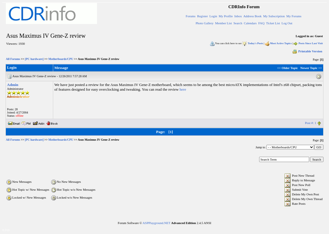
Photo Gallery (204, 23)
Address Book (252, 16)
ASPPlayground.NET (156, 223)
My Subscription (274, 16)
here (183, 89)
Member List (223, 23)
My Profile (226, 16)
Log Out (286, 23)
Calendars (250, 23)
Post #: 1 (310, 123)
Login (213, 16)
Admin (12, 84)
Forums (191, 16)
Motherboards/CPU (61, 59)
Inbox (238, 16)
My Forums (294, 16)
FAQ (261, 23)
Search (237, 23)
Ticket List (273, 23)
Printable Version (307, 51)
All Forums (13, 59)
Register (202, 16)
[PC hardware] (34, 59)
